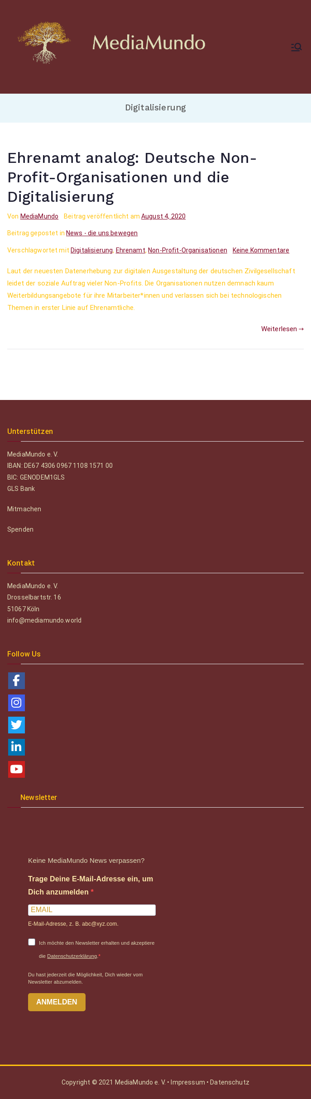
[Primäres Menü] (296, 47)
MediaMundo (39, 216)
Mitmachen (24, 509)
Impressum (188, 1082)
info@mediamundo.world (44, 620)
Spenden (20, 529)
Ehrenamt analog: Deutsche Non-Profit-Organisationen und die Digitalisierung (132, 177)
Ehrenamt (130, 250)
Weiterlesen (282, 329)
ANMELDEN (56, 1002)
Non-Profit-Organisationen (187, 250)
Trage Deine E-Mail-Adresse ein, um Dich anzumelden (90, 885)
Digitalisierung (92, 250)
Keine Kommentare (261, 250)
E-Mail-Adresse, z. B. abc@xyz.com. (73, 924)
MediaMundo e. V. (141, 1082)
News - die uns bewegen (102, 233)
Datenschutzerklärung (72, 956)
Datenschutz (229, 1082)
